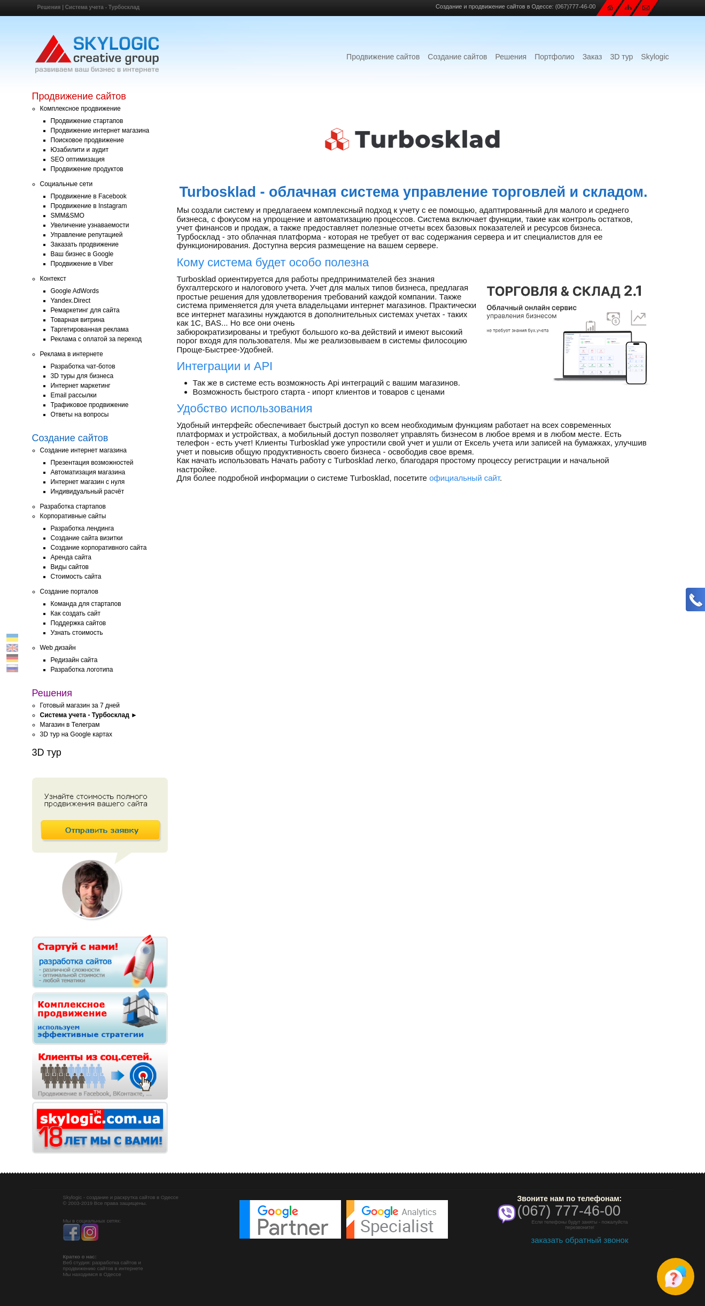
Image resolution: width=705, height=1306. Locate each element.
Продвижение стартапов (87, 121)
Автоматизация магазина (88, 472)
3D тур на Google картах (76, 734)
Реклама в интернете (71, 354)
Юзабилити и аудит (80, 149)
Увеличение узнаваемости (90, 225)
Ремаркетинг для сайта (85, 310)
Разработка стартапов (73, 506)
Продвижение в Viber (82, 263)
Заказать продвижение (85, 244)
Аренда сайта (71, 557)
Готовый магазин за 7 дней (80, 705)
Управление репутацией (87, 235)
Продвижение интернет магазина (100, 130)
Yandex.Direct (70, 300)
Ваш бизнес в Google (82, 254)
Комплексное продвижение (80, 108)
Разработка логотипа (82, 669)
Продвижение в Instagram (89, 206)
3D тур (621, 56)
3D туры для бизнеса (82, 376)
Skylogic (655, 56)
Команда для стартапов (86, 604)
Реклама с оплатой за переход (96, 339)
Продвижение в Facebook (89, 196)
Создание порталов (69, 591)
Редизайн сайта (74, 660)
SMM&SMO (67, 215)
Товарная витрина (78, 320)
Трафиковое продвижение (90, 405)
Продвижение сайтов (383, 56)
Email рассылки (74, 395)
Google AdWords (75, 291)
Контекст (53, 278)
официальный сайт (464, 477)
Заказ (592, 56)
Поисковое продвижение (87, 140)
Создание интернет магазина (83, 450)
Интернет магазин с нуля (88, 482)
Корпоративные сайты (73, 516)
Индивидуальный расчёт (88, 491)
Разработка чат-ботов (83, 366)
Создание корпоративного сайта (99, 547)
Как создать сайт (76, 613)
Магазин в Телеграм (70, 724)
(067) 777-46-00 (569, 1211)
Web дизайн (58, 647)
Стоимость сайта (76, 576)
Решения (49, 7)
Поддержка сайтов (78, 623)
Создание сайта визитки (87, 538)
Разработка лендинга (82, 528)
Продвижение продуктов (87, 169)
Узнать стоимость (77, 632)
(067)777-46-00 (575, 6)
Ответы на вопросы (80, 414)
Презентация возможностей (92, 462)
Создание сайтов (457, 56)
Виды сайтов (70, 567)
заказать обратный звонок (579, 1239)
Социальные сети (66, 184)
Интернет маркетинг (81, 385)
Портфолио (554, 56)
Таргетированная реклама (90, 329)
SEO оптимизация (78, 159)
